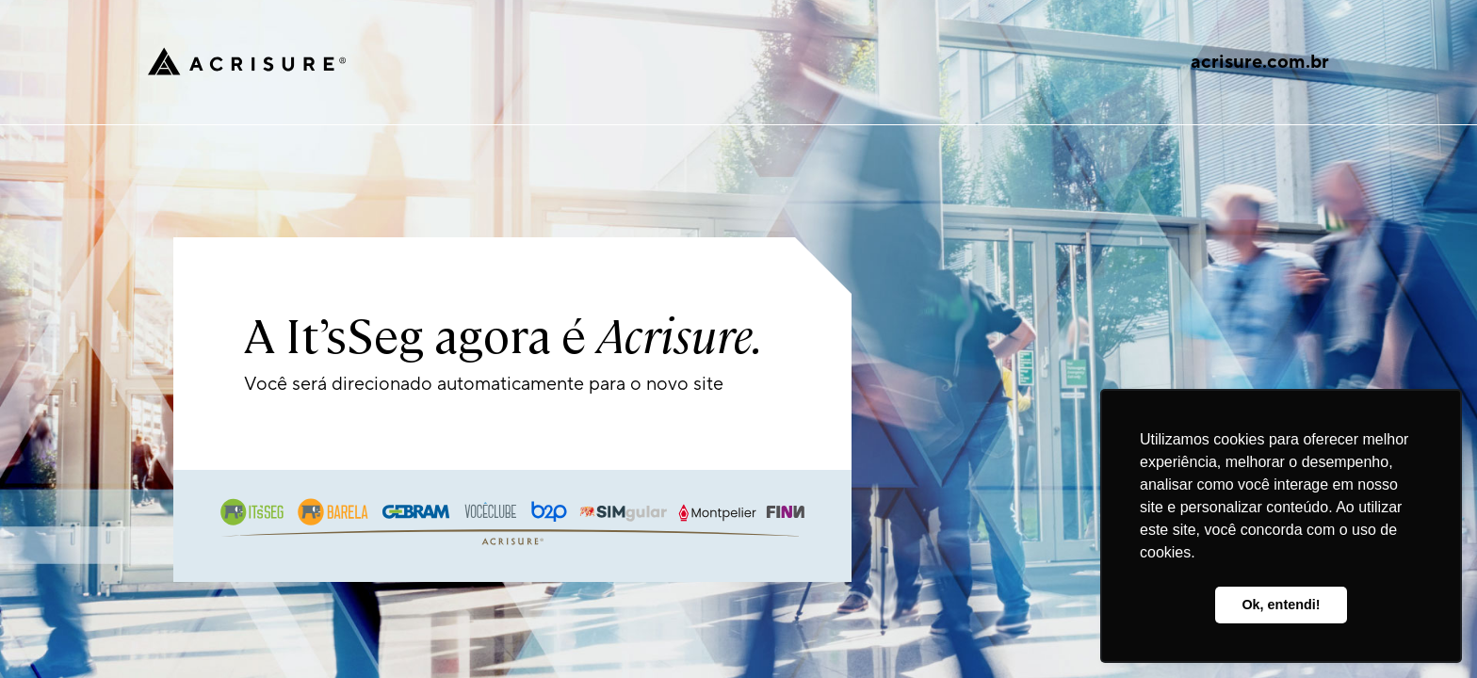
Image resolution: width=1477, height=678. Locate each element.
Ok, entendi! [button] (1281, 604)
